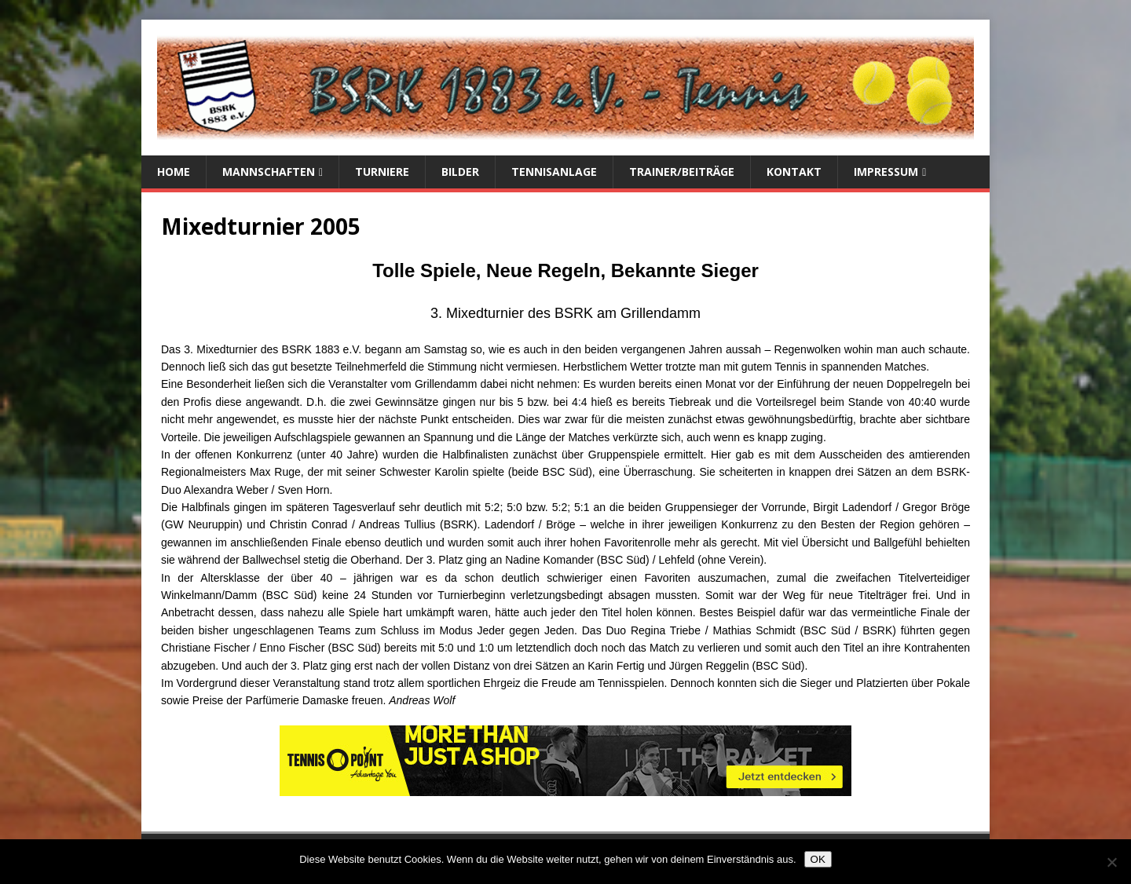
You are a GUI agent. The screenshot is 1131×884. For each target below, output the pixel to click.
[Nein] (1111, 862)
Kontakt (794, 171)
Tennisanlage (554, 171)
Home (173, 171)
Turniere (382, 171)
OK (818, 859)
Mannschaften (268, 171)
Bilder (460, 171)
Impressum (886, 171)
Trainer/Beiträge (681, 171)
